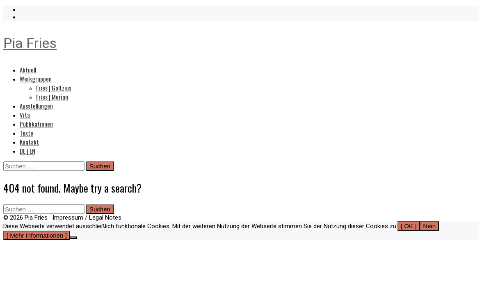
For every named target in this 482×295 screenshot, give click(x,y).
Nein (429, 225)
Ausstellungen (36, 105)
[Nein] (73, 237)
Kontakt (29, 141)
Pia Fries (30, 43)
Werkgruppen (36, 78)
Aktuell (28, 69)
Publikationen (36, 123)
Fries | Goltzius (53, 87)
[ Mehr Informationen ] (37, 235)
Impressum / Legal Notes (87, 217)
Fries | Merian (52, 96)
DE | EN (27, 150)
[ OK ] (408, 225)
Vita (25, 114)
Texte (26, 132)
